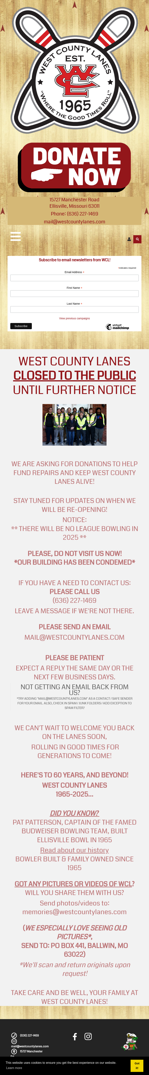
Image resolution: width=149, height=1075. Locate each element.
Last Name (74, 304)
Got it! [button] (137, 1066)
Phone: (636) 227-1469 (74, 213)
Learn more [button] (14, 1068)
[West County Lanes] (74, 70)
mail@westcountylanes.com (74, 221)
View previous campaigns (74, 318)
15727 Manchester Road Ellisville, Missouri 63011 (74, 203)
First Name (74, 288)
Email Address (74, 272)
